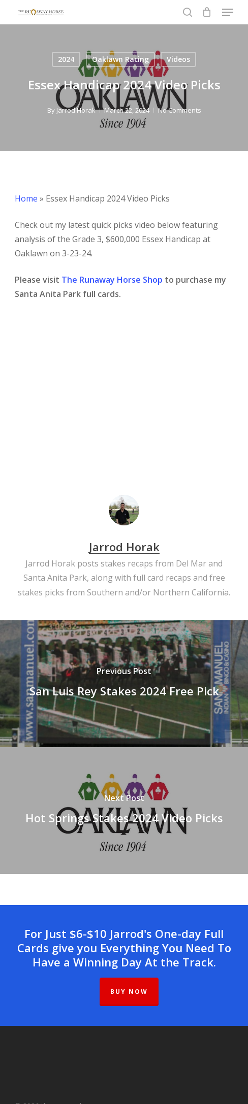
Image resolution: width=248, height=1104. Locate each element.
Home (26, 198)
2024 (66, 59)
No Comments (179, 110)
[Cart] (207, 12)
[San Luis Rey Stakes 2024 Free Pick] (124, 683)
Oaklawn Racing (120, 59)
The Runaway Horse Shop (112, 279)
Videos (178, 59)
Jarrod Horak (76, 110)
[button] (227, 12)
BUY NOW (129, 991)
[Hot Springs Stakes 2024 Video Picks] (124, 810)
